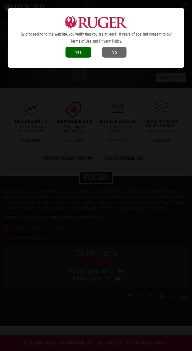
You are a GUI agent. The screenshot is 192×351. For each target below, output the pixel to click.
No (114, 52)
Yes (78, 52)
